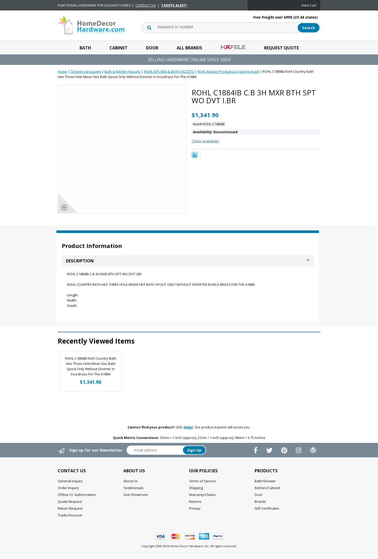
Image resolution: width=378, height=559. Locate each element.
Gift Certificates (267, 508)
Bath (85, 48)
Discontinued (215, 132)
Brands (260, 501)
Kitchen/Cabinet (267, 487)
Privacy (195, 508)
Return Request (70, 508)
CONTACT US (145, 5)
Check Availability (205, 141)
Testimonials (133, 487)
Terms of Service (202, 481)
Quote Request (70, 501)
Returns (195, 501)
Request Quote (281, 48)
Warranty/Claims (202, 494)
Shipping (196, 487)
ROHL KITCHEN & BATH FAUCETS (169, 71)
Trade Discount (70, 515)
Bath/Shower (265, 481)
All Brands (189, 48)
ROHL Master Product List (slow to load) (228, 71)
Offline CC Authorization (77, 494)
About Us (130, 481)
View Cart (308, 5)
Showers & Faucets (86, 71)
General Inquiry (70, 481)
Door (152, 48)
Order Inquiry (68, 487)
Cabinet (118, 48)
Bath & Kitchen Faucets (122, 71)
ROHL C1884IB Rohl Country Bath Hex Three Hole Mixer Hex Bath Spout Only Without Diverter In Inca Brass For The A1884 (90, 366)
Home (62, 71)
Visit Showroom (135, 494)
